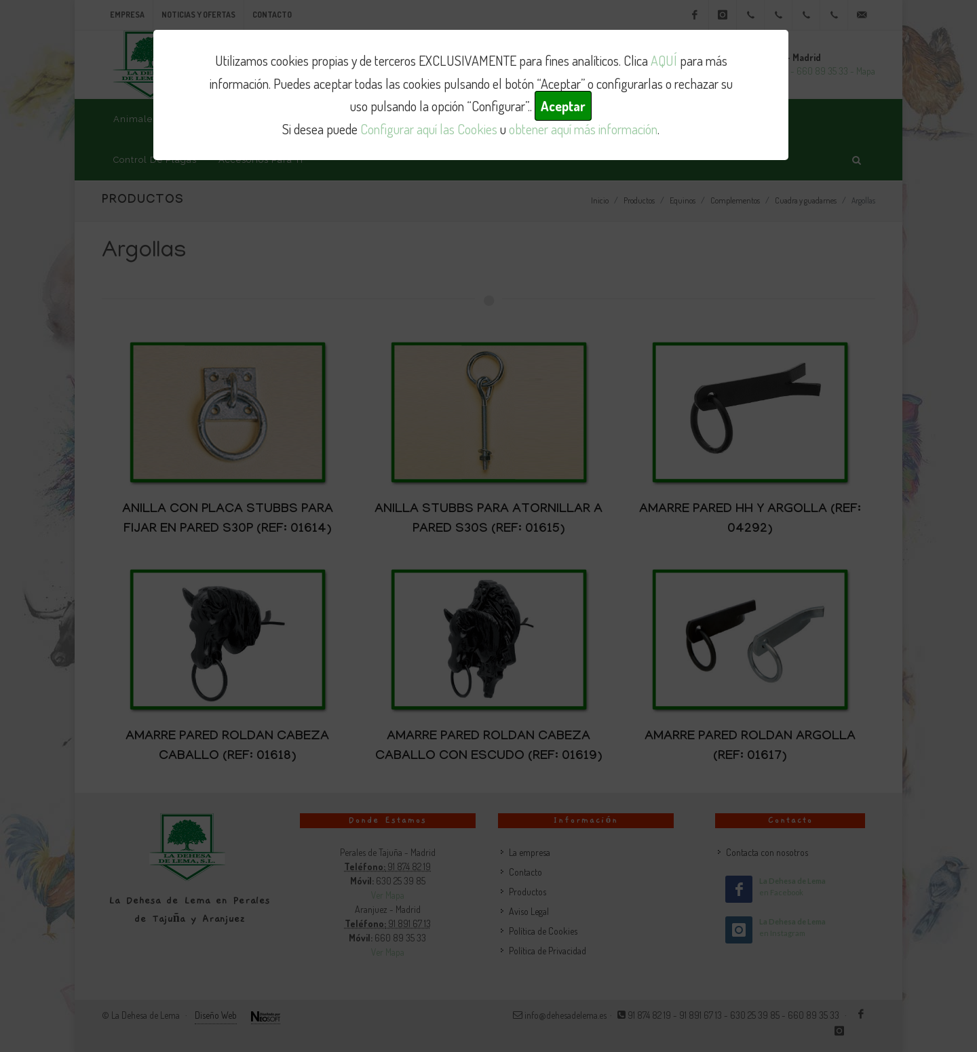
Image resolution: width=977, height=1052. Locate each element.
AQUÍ (664, 60)
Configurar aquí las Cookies (428, 129)
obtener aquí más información (583, 129)
